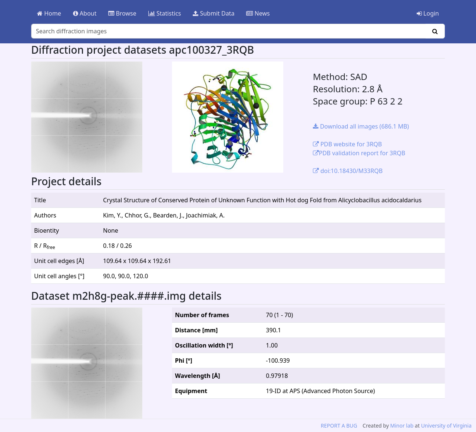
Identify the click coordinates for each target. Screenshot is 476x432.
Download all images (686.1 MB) (361, 126)
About (85, 13)
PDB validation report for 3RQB (359, 153)
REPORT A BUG (339, 425)
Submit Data (213, 13)
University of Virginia (446, 425)
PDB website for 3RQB (347, 144)
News (258, 13)
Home (49, 13)
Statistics (164, 13)
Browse (122, 13)
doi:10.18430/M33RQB (348, 171)
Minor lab (401, 425)
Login (428, 13)
